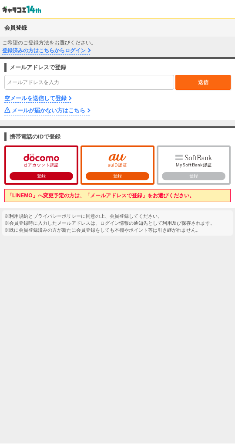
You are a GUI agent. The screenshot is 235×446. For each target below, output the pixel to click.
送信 (203, 82)
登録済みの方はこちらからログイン (44, 50)
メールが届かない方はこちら (48, 110)
